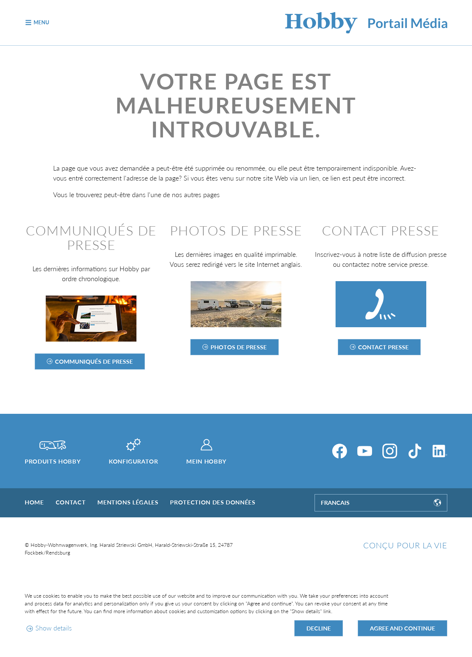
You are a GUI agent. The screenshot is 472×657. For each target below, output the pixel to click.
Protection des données (212, 502)
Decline (318, 628)
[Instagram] (389, 451)
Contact (71, 502)
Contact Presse (383, 346)
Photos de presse (239, 346)
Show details (53, 628)
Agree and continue (402, 628)
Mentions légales (127, 502)
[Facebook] (339, 451)
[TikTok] (414, 451)
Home (34, 502)
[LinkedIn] (440, 451)
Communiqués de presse (94, 361)
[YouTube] (364, 451)
